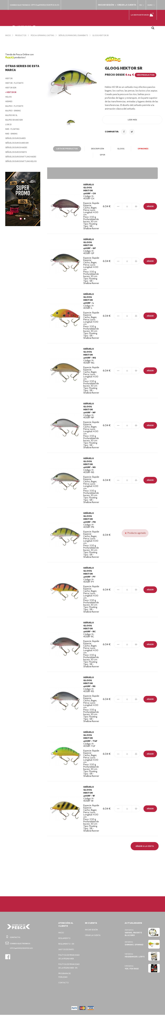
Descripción (88, 149)
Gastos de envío (66, 943)
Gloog (111, 149)
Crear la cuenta (93, 929)
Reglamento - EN (66, 938)
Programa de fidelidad (65, 976)
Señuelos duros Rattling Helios (22, 161)
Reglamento (64, 932)
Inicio (61, 927)
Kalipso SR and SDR (15, 120)
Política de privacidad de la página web (66, 952)
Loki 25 (8, 124)
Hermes (9, 101)
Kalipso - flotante (14, 106)
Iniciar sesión (92, 924)
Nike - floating (12, 129)
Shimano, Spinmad (134, 939)
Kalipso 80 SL (12, 115)
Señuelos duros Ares (16, 138)
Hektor (9, 78)
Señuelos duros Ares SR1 (18, 143)
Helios (8, 97)
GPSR (153, 149)
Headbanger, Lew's (134, 951)
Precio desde (130, 74)
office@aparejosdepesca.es (47, 5)
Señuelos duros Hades (17, 147)
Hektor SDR (11, 88)
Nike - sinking (12, 134)
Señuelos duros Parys (17, 152)
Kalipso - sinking (14, 111)
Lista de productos (58, 149)
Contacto (63, 984)
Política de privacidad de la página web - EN (66, 965)
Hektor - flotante (14, 83)
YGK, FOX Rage (132, 963)
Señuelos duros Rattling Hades (22, 157)
